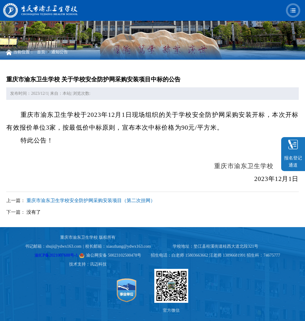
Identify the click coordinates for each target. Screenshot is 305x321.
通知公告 (59, 52)
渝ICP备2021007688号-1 (56, 255)
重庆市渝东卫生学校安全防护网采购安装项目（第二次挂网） (91, 200)
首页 (41, 52)
